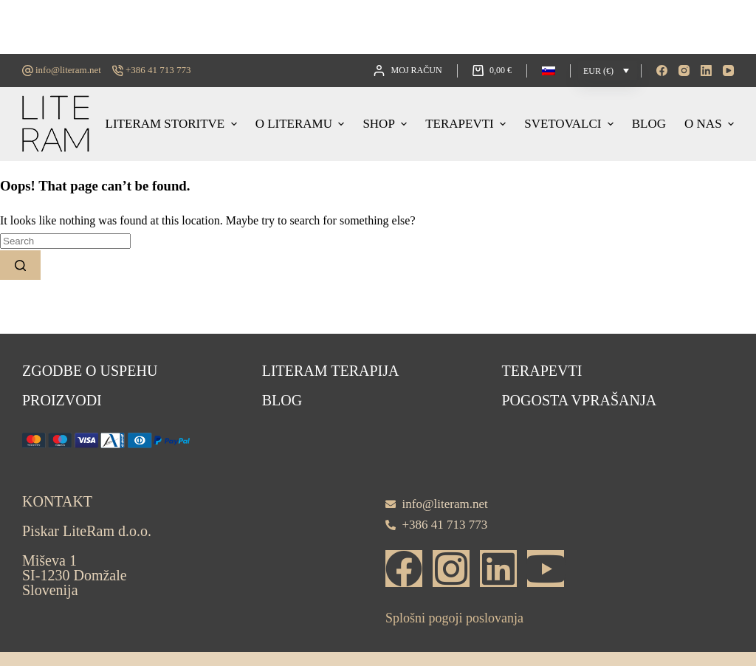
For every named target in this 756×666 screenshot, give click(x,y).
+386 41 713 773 (158, 69)
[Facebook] (661, 70)
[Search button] (20, 265)
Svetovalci (570, 124)
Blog (649, 124)
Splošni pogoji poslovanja (454, 618)
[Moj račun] (407, 70)
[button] (548, 70)
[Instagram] (684, 70)
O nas (709, 124)
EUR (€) (598, 71)
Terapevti (467, 124)
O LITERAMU (301, 124)
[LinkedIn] (706, 70)
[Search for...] (65, 241)
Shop (386, 124)
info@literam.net (68, 69)
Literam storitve (173, 124)
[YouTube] (728, 70)
